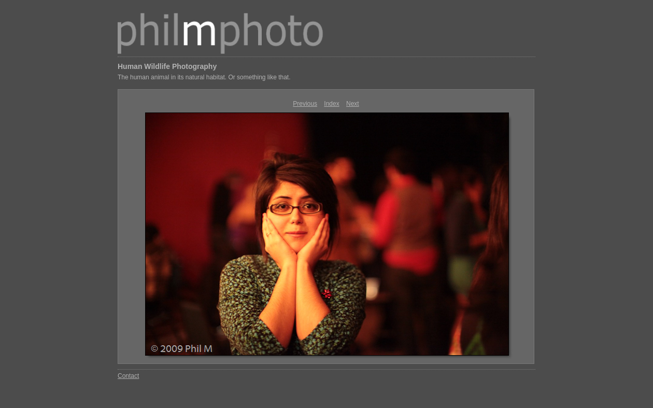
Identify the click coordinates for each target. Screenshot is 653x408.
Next (352, 103)
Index (331, 103)
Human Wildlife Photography (167, 66)
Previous (305, 103)
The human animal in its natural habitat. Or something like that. (204, 77)
